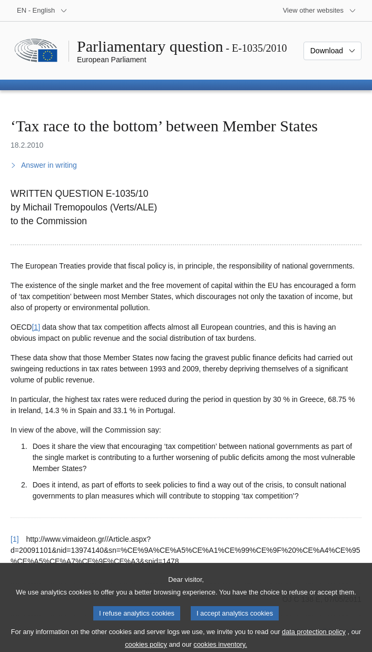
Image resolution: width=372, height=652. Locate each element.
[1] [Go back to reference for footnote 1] (15, 539)
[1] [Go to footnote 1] (36, 327)
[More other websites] (319, 10)
